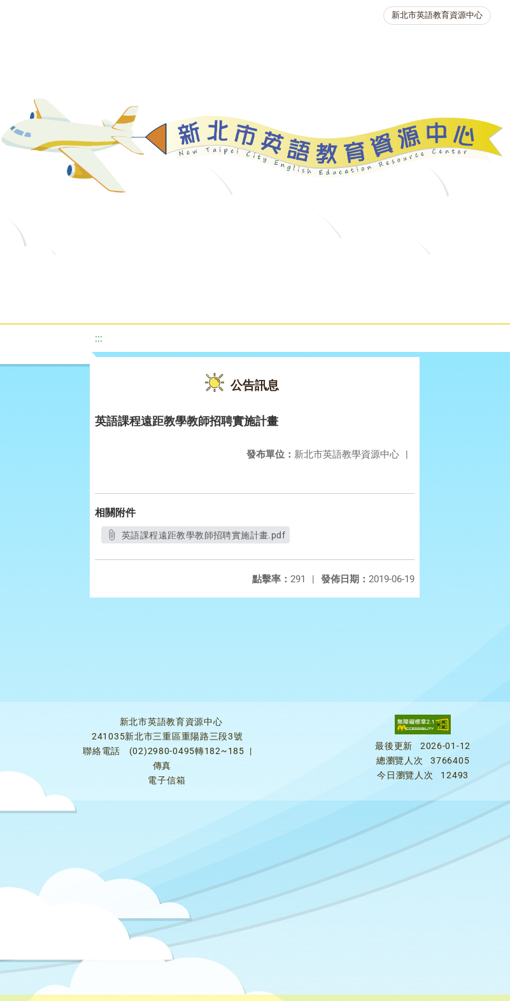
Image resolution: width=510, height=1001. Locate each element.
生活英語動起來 (284, 302)
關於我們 (65, 270)
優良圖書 (429, 270)
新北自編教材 (348, 270)
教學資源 (268, 270)
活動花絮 (442, 302)
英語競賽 (125, 302)
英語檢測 (52, 302)
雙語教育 (370, 302)
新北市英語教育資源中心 (437, 15)
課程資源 (195, 270)
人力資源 (198, 302)
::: (99, 338)
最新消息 (138, 270)
